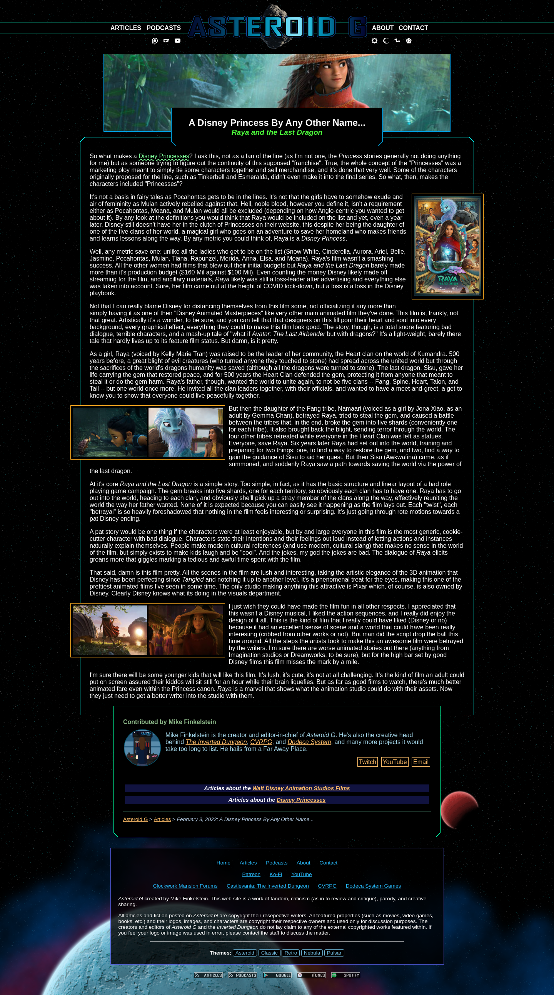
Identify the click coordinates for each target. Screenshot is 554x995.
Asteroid (244, 953)
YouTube (395, 762)
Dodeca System (309, 742)
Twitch (367, 762)
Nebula (312, 953)
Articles (162, 819)
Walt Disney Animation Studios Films (301, 788)
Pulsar (334, 953)
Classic (269, 953)
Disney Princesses (163, 156)
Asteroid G (135, 819)
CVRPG (261, 742)
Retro (290, 953)
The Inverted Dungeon (216, 742)
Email (421, 762)
